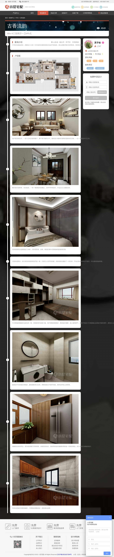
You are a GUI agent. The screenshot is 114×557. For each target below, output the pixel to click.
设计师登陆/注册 (86, 1)
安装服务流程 (57, 548)
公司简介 (39, 540)
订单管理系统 (87, 13)
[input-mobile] (96, 87)
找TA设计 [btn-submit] (96, 98)
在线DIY (64, 13)
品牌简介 (39, 543)
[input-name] (96, 82)
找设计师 (54, 13)
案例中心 (11, 18)
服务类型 (88, 65)
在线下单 (75, 13)
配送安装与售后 (57, 546)
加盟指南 (75, 548)
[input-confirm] (90, 92)
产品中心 (16, 13)
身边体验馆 (104, 13)
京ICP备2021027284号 (64, 554)
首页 (32, 13)
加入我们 (39, 548)
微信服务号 (25, 1)
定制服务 (57, 540)
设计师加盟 (75, 540)
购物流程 (57, 543)
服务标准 (75, 546)
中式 (17, 18)
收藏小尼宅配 (12, 1)
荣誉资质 (39, 546)
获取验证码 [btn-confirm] (102, 92)
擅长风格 (88, 57)
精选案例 (43, 13)
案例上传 (75, 543)
